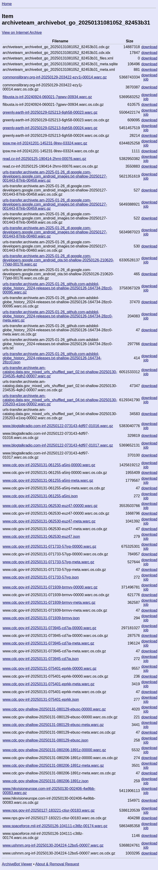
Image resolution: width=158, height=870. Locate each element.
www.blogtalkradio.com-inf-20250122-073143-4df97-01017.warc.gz (58, 445)
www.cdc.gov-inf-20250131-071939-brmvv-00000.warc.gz (50, 587)
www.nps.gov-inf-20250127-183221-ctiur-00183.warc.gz (49, 810)
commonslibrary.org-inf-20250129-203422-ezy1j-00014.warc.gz (55, 77)
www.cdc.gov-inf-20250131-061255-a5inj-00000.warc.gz (49, 465)
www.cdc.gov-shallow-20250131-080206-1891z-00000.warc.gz (54, 750)
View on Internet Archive (22, 32)
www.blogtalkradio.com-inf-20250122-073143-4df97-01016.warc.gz (58, 426)
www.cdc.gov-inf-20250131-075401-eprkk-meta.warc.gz (48, 684)
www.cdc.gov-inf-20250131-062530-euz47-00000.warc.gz (50, 506)
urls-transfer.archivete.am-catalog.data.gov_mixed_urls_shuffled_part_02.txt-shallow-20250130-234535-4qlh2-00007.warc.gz (60, 372)
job (145, 79)
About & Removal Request (57, 864)
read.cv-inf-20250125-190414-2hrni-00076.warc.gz (44, 159)
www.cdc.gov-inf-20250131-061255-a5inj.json (40, 496)
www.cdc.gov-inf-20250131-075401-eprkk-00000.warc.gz (50, 668)
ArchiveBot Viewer (17, 864)
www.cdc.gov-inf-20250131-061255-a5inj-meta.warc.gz (48, 480)
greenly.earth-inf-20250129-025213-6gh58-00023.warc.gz (50, 112)
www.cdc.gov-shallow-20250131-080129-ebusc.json (45, 740)
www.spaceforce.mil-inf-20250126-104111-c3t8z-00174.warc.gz (55, 826)
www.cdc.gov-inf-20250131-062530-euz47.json (41, 536)
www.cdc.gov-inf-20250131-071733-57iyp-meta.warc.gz (48, 562)
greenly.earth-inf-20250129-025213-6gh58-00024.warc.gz (50, 128)
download (149, 47)
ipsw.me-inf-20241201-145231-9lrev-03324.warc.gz (45, 143)
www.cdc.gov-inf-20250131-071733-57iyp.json (41, 577)
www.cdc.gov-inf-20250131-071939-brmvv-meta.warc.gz (49, 602)
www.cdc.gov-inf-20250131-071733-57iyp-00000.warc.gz (49, 546)
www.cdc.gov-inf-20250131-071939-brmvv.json (41, 618)
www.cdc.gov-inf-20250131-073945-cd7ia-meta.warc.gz (48, 643)
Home (7, 4)
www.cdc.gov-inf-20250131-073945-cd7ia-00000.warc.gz (49, 628)
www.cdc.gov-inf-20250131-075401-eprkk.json (41, 699)
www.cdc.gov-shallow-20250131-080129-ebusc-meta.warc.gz (53, 725)
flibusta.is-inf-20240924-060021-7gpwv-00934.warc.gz (47, 97)
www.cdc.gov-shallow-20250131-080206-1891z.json (45, 781)
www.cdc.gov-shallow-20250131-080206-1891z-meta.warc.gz (53, 765)
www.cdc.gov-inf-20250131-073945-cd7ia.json (41, 659)
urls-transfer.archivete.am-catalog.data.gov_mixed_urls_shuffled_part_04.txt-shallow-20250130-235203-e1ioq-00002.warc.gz (60, 400)
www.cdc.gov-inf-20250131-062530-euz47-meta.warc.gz (49, 521)
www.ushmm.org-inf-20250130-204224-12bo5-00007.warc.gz (53, 845)
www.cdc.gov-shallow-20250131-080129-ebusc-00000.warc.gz (54, 709)
